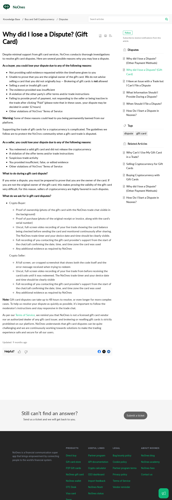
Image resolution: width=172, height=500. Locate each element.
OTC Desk (71, 487)
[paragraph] (57, 193)
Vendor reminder (121, 487)
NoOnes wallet (73, 481)
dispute (128, 133)
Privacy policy (120, 474)
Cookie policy (120, 462)
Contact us (146, 474)
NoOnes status (96, 493)
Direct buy (71, 455)
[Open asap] (164, 493)
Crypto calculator (97, 468)
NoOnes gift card (75, 474)
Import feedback (96, 481)
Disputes (63, 19)
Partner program (96, 455)
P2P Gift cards (73, 468)
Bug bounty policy (122, 455)
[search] (129, 19)
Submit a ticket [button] (135, 415)
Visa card (71, 493)
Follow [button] (128, 32)
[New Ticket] (135, 415)
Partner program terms (125, 468)
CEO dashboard (96, 474)
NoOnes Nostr (95, 487)
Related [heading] (137, 144)
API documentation (98, 462)
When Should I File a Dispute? (144, 104)
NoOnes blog (148, 455)
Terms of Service (121, 481)
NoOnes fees (148, 468)
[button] (166, 7)
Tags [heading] (130, 125)
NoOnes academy (150, 462)
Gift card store (73, 462)
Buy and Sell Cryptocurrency (39, 19)
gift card (141, 133)
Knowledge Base (11, 19)
